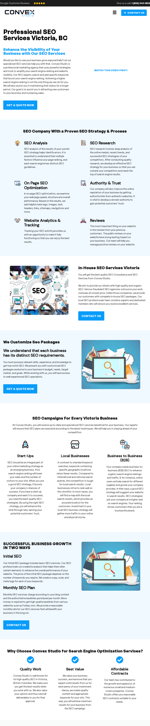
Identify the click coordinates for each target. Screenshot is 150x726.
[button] (114, 12)
